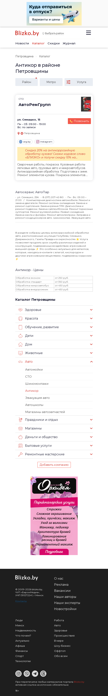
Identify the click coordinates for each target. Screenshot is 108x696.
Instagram (44, 141)
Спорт (19, 656)
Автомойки (34, 369)
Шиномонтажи (36, 383)
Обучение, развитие (38, 327)
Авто (25, 362)
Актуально (22, 640)
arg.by (25, 141)
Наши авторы (65, 597)
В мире (59, 640)
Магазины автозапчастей (45, 412)
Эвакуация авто (37, 398)
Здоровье (29, 310)
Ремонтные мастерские (41, 454)
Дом (25, 344)
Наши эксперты (67, 603)
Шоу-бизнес (62, 645)
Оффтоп (60, 650)
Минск (19, 625)
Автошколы (34, 405)
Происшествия (64, 635)
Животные (30, 353)
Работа (59, 620)
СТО (28, 376)
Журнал (69, 43)
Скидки (54, 43)
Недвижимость (25, 630)
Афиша (20, 645)
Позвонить (81, 121)
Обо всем (60, 656)
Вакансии (62, 591)
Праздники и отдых (38, 420)
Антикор (32, 391)
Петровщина (24, 56)
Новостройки (65, 609)
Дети (25, 336)
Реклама (61, 584)
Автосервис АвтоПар (32, 192)
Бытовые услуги (35, 446)
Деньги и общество (38, 437)
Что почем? (23, 635)
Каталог (38, 43)
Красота (28, 318)
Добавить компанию (54, 465)
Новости (22, 43)
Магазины (30, 428)
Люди (19, 620)
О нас (58, 578)
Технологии (23, 661)
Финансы (21, 650)
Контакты (21, 601)
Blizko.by (79, 681)
